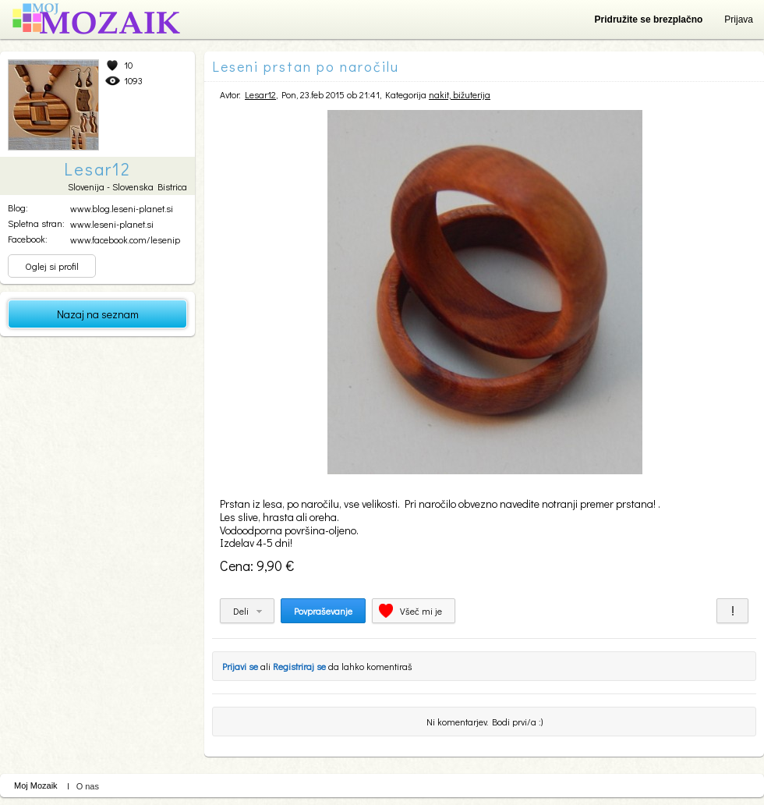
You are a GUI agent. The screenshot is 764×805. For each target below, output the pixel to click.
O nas (87, 786)
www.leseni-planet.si (112, 224)
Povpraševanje (323, 611)
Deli (241, 611)
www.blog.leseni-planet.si (121, 208)
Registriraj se (299, 666)
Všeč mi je (421, 611)
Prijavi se (240, 666)
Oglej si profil (52, 266)
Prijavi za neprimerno (732, 610)
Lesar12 (260, 94)
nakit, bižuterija (459, 94)
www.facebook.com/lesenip (125, 239)
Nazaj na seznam (98, 314)
